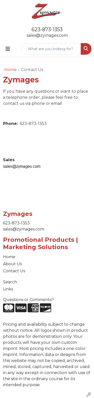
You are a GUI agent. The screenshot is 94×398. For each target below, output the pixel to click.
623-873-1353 (47, 29)
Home (10, 69)
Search (10, 282)
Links (8, 289)
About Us (12, 263)
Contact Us (14, 271)
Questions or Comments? (28, 299)
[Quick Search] (51, 49)
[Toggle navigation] (8, 48)
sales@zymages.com (47, 35)
